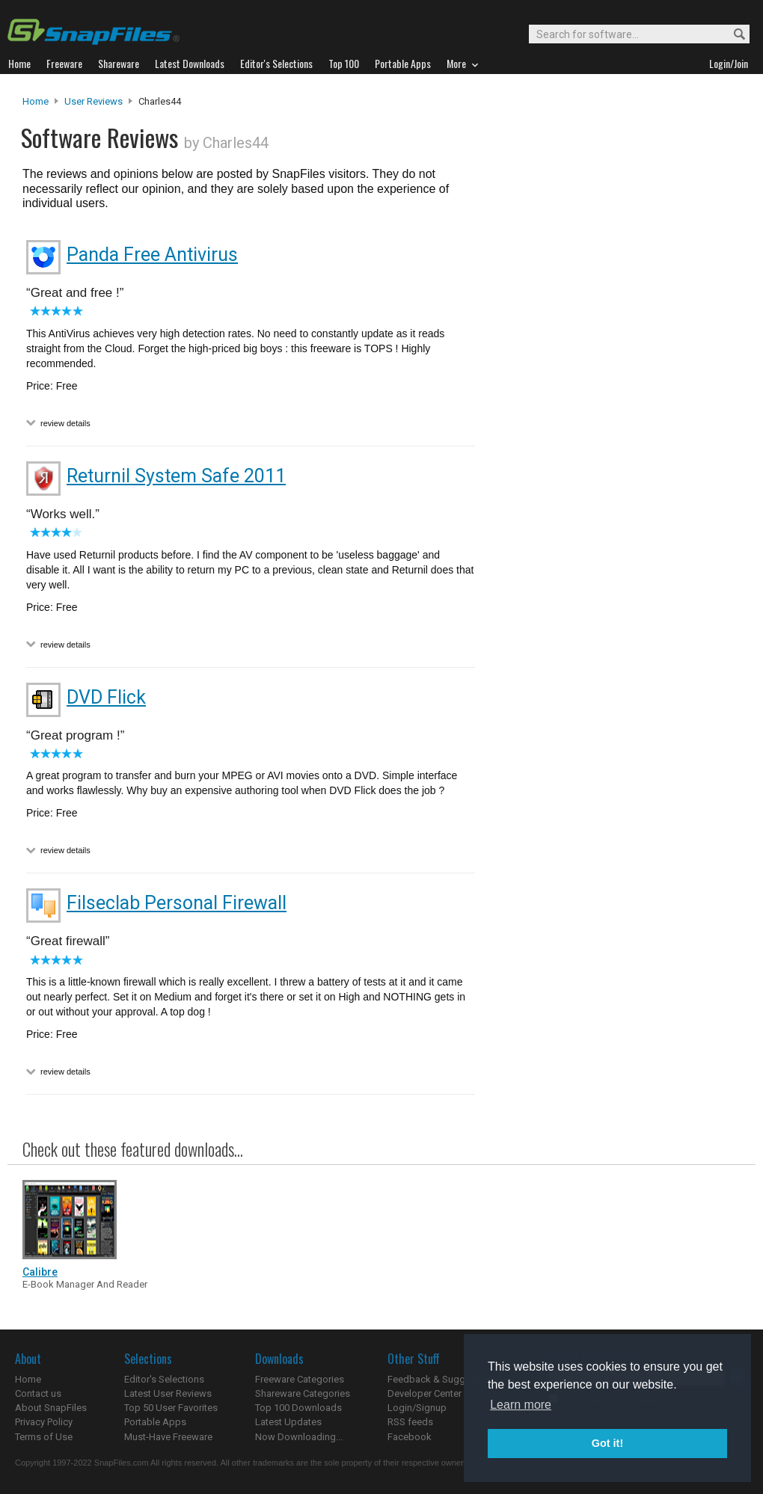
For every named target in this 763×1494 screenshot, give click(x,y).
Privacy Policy (44, 1421)
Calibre (40, 1272)
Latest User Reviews (168, 1393)
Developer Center (424, 1393)
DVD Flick (106, 697)
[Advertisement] (613, 398)
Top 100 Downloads (298, 1407)
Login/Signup (417, 1407)
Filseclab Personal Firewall (176, 903)
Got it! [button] (607, 1443)
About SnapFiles (51, 1407)
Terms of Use (44, 1436)
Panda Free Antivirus (152, 254)
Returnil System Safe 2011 (176, 476)
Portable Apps (155, 1421)
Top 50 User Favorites (171, 1407)
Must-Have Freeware (168, 1436)
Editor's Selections (164, 1379)
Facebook (409, 1436)
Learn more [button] (520, 1404)
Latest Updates (288, 1421)
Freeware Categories (299, 1379)
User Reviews (93, 101)
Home (35, 101)
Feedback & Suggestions (442, 1379)
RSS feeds (410, 1421)
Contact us (38, 1393)
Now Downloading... (299, 1436)
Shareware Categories (302, 1393)
